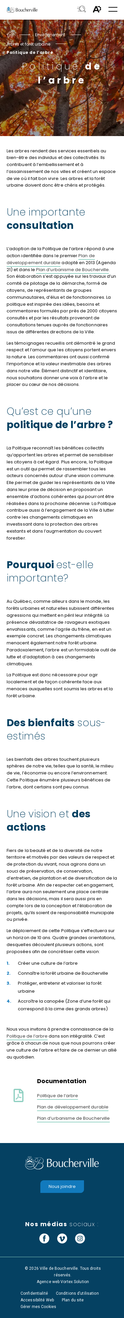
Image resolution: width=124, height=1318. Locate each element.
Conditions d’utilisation (77, 1293)
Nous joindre (62, 1186)
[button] (112, 9)
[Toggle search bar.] (81, 9)
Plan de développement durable (51, 259)
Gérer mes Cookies (38, 1306)
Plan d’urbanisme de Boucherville (72, 269)
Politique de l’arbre (27, 1036)
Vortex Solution (75, 1281)
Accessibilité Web (37, 1300)
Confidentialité (34, 1293)
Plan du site (73, 1300)
